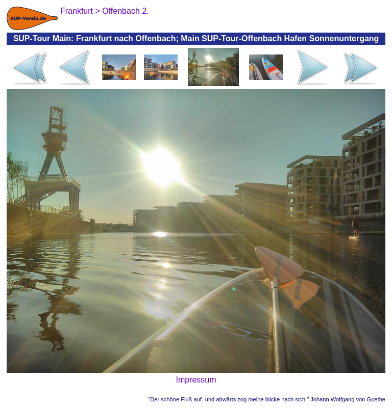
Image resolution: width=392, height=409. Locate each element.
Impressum (196, 379)
